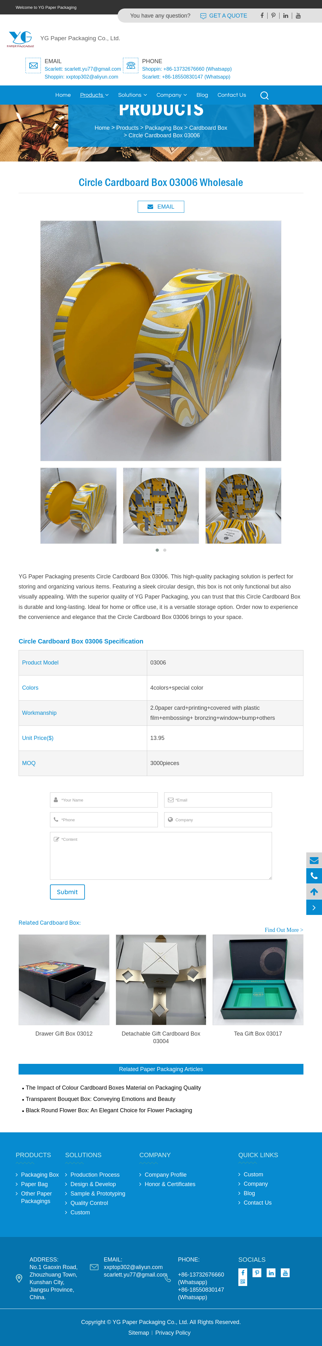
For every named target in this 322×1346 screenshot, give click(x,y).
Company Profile (165, 1175)
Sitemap (138, 1333)
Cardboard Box (208, 128)
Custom (80, 1212)
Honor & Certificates (170, 1184)
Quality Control (89, 1203)
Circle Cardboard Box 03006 (164, 135)
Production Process (94, 1175)
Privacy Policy (173, 1333)
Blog (202, 95)
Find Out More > (284, 930)
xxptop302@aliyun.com (133, 1267)
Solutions (132, 95)
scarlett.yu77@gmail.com (135, 1275)
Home (63, 95)
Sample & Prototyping (97, 1193)
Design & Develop (93, 1184)
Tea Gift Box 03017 (258, 1034)
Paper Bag (34, 1184)
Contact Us (232, 95)
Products (94, 95)
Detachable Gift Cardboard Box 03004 (161, 1037)
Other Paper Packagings (36, 1197)
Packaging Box (164, 128)
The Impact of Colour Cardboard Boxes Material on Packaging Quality (113, 1088)
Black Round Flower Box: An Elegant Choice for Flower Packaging (109, 1110)
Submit (67, 892)
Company (172, 95)
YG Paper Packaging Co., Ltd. (150, 1322)
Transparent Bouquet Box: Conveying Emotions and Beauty (100, 1099)
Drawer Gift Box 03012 (63, 1034)
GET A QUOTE (223, 16)
